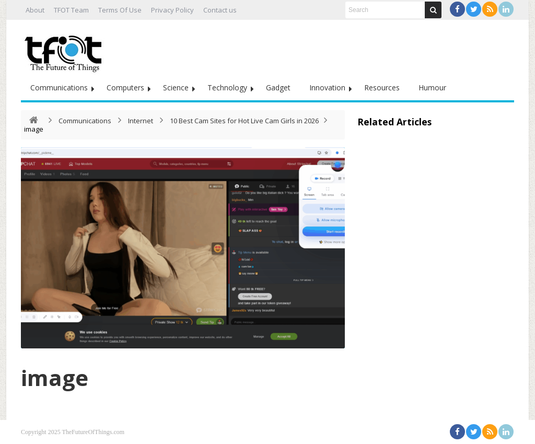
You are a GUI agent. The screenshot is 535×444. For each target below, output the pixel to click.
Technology (227, 87)
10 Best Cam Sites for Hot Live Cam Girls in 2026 (244, 120)
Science (176, 87)
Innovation (327, 87)
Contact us (220, 10)
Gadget (278, 87)
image (54, 377)
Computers (125, 87)
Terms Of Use (120, 10)
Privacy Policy (172, 10)
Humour (432, 87)
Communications (59, 87)
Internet (140, 120)
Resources (382, 87)
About (35, 10)
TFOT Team (71, 10)
